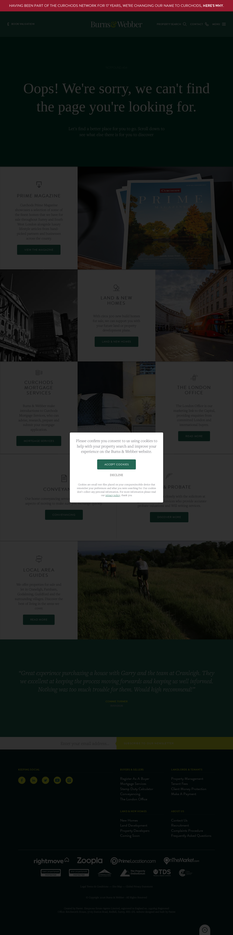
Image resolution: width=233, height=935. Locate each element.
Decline (116, 475)
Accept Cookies (116, 464)
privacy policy (112, 495)
